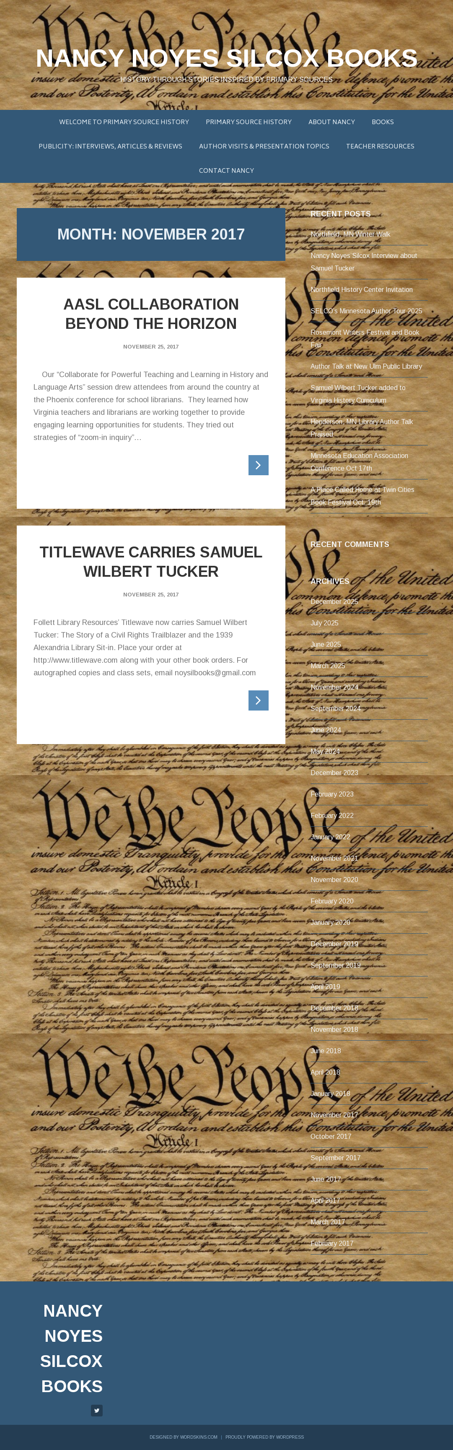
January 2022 (330, 837)
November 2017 (334, 1115)
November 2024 (334, 687)
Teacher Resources (380, 147)
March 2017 (328, 1222)
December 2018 (334, 1008)
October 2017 (331, 1136)
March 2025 (328, 665)
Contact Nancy (226, 171)
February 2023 (332, 794)
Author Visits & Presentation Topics (264, 147)
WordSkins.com (198, 1437)
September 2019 (336, 965)
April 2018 (325, 1072)
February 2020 (332, 901)
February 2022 (332, 815)
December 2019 (334, 944)
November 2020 (334, 879)
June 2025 (326, 644)
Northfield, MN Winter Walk (351, 234)
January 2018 (330, 1093)
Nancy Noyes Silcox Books (227, 58)
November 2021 (334, 858)
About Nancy (331, 122)
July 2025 (325, 623)
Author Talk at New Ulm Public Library (366, 366)
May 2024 (325, 751)
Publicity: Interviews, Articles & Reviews (110, 147)
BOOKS (383, 122)
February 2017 (332, 1243)
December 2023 (334, 772)
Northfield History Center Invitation (362, 289)
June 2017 (326, 1179)
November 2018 (334, 1029)
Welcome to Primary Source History (124, 122)
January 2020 (330, 922)
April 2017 (325, 1200)
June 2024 (326, 730)
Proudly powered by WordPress (264, 1437)
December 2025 (334, 601)
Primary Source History (249, 122)
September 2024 (336, 708)
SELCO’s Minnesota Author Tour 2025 (366, 311)
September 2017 (336, 1157)
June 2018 (326, 1050)
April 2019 (325, 986)
